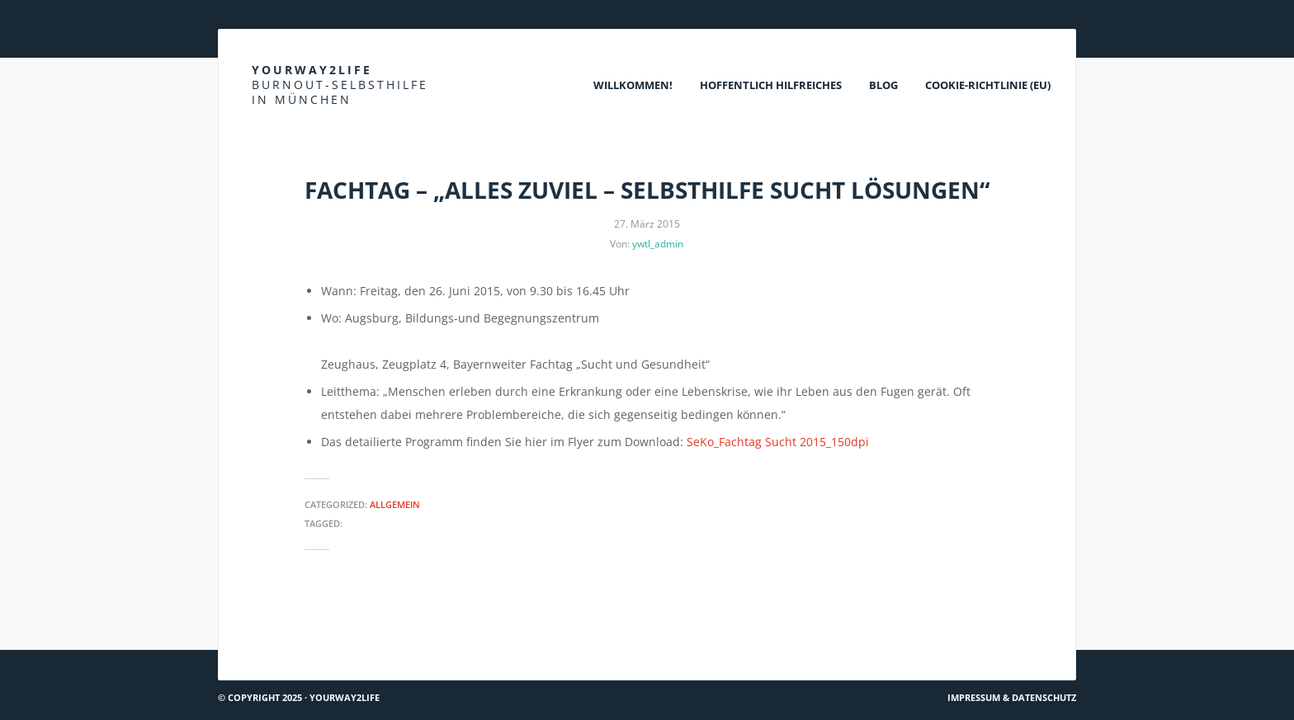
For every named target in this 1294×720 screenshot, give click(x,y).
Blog (883, 85)
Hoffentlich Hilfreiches (771, 85)
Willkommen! (633, 85)
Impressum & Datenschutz (1011, 697)
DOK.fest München (275, 620)
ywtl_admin (657, 244)
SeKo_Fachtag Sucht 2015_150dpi (778, 441)
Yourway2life (340, 84)
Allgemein (395, 504)
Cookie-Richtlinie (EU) (988, 85)
